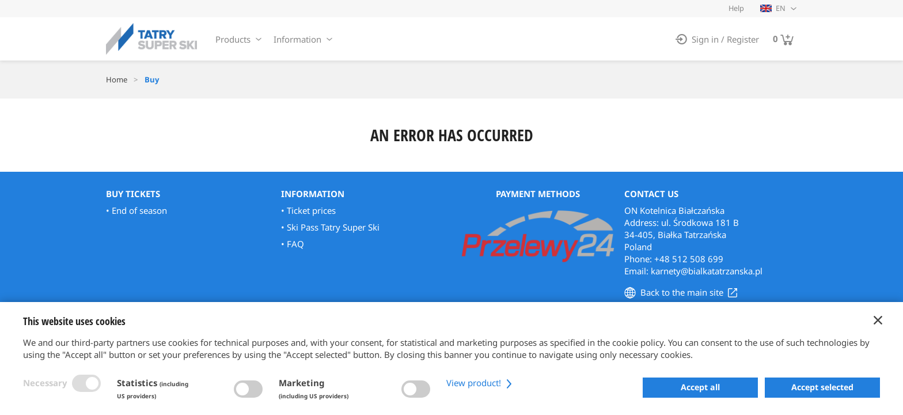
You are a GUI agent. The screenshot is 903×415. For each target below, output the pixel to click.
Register (743, 39)
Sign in (705, 39)
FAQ (295, 244)
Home (116, 79)
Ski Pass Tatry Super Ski (333, 227)
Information (297, 39)
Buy (152, 79)
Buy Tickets (133, 193)
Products (233, 39)
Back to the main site (681, 292)
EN (773, 8)
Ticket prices (311, 210)
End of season (139, 210)
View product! (480, 382)
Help (736, 8)
